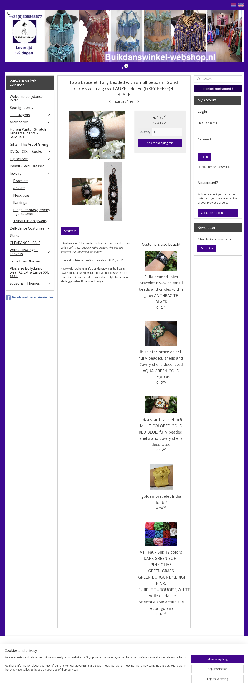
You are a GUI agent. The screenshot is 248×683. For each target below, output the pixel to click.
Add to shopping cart (160, 143)
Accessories (30, 122)
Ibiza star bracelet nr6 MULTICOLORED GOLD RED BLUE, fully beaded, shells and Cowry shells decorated (161, 432)
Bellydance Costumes (30, 228)
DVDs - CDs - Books (30, 151)
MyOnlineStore (191, 675)
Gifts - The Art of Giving (29, 144)
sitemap (126, 675)
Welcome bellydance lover (26, 98)
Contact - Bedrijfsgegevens (22, 647)
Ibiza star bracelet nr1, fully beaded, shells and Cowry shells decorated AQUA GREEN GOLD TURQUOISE (161, 364)
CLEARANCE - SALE (25, 242)
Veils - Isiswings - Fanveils (30, 252)
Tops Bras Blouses (25, 261)
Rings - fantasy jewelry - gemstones (31, 211)
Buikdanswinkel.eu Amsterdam (30, 297)
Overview (70, 231)
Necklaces (21, 195)
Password (204, 139)
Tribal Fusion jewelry (30, 220)
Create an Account (212, 213)
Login (204, 157)
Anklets (19, 188)
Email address (207, 123)
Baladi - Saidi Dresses (27, 166)
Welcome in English (215, 645)
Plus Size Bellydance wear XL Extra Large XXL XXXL (29, 272)
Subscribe (207, 248)
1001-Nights (30, 114)
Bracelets (20, 180)
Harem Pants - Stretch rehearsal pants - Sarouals (28, 133)
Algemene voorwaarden (124, 645)
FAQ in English (210, 651)
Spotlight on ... (21, 107)
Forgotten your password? (214, 167)
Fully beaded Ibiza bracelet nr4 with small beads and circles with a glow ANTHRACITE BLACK (161, 289)
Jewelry (30, 173)
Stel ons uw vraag (166, 645)
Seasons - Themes (30, 283)
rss (135, 675)
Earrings (20, 202)
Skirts (14, 235)
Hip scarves (30, 158)
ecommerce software (152, 675)
